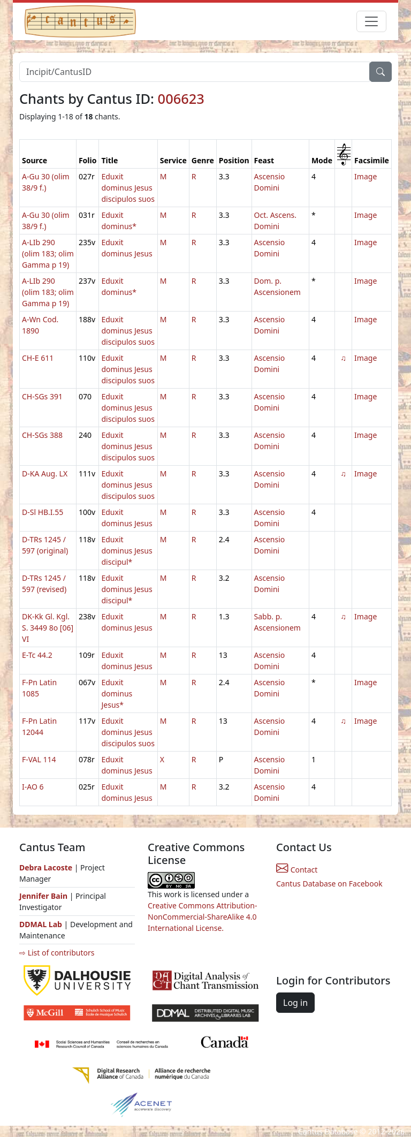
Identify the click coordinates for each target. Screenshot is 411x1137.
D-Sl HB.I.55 (42, 512)
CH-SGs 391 (42, 396)
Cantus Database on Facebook (329, 883)
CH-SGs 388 (42, 435)
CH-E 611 (38, 358)
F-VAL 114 (39, 759)
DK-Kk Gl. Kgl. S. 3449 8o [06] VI (47, 627)
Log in (295, 1003)
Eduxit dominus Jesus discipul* (126, 550)
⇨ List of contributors (56, 953)
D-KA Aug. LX (44, 473)
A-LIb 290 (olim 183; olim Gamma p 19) (48, 253)
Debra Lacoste (45, 867)
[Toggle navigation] (371, 21)
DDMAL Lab (40, 924)
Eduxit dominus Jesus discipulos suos (127, 187)
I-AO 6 (33, 787)
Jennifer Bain (44, 896)
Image (365, 176)
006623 (181, 98)
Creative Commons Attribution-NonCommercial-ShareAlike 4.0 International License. (202, 916)
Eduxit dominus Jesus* (116, 693)
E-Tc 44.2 (37, 655)
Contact (296, 870)
